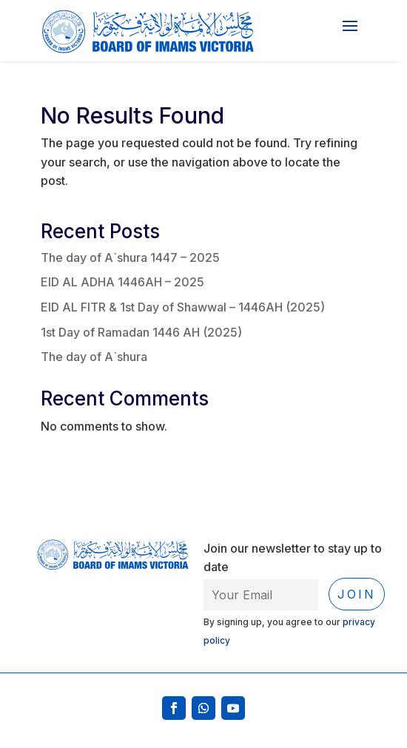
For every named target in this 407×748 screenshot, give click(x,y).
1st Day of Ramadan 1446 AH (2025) (141, 332)
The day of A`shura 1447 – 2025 (130, 257)
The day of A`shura (94, 356)
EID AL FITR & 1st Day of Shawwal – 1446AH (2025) (183, 307)
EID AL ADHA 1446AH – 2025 (122, 281)
